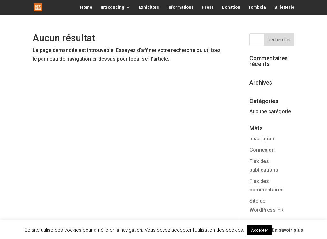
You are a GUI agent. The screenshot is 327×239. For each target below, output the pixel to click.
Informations (180, 7)
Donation (231, 7)
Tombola (257, 7)
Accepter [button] (259, 230)
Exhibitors (149, 7)
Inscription (261, 139)
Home (86, 7)
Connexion (262, 150)
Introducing (112, 7)
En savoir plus (287, 230)
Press (208, 7)
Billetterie (284, 7)
